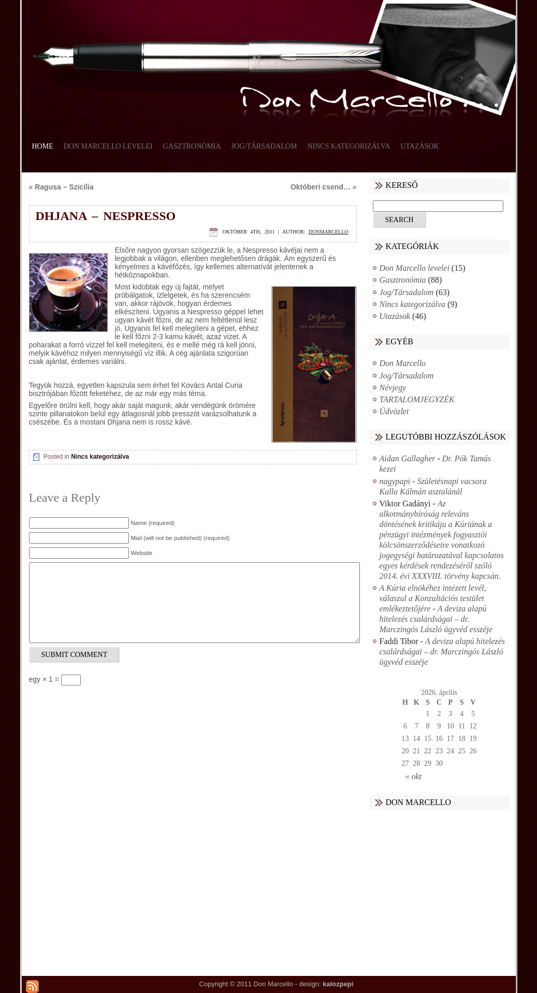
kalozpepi (338, 984)
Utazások (419, 146)
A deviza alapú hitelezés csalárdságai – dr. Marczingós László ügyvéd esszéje (436, 619)
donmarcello (329, 232)
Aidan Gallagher (408, 458)
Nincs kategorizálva (348, 146)
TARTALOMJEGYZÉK (417, 399)
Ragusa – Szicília (64, 187)
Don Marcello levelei (108, 146)
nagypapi (395, 481)
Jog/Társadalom (264, 146)
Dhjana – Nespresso (106, 216)
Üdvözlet (394, 411)
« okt (413, 776)
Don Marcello (403, 363)
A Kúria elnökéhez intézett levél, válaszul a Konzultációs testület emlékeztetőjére (433, 598)
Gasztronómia (192, 146)
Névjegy (393, 387)
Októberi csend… (321, 187)
